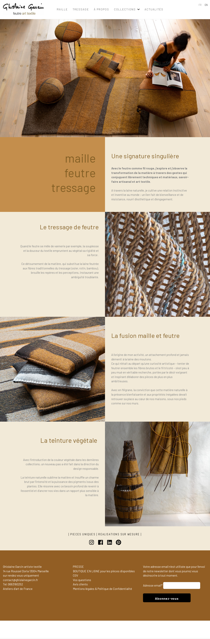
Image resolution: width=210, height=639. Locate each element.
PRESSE (78, 567)
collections (125, 9)
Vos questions (82, 580)
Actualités (154, 9)
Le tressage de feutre (69, 226)
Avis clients (80, 585)
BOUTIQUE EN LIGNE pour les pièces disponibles (104, 572)
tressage (81, 9)
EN (206, 4)
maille (62, 9)
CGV (75, 576)
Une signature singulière (145, 155)
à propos (101, 9)
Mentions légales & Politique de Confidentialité (102, 589)
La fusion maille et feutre (145, 335)
